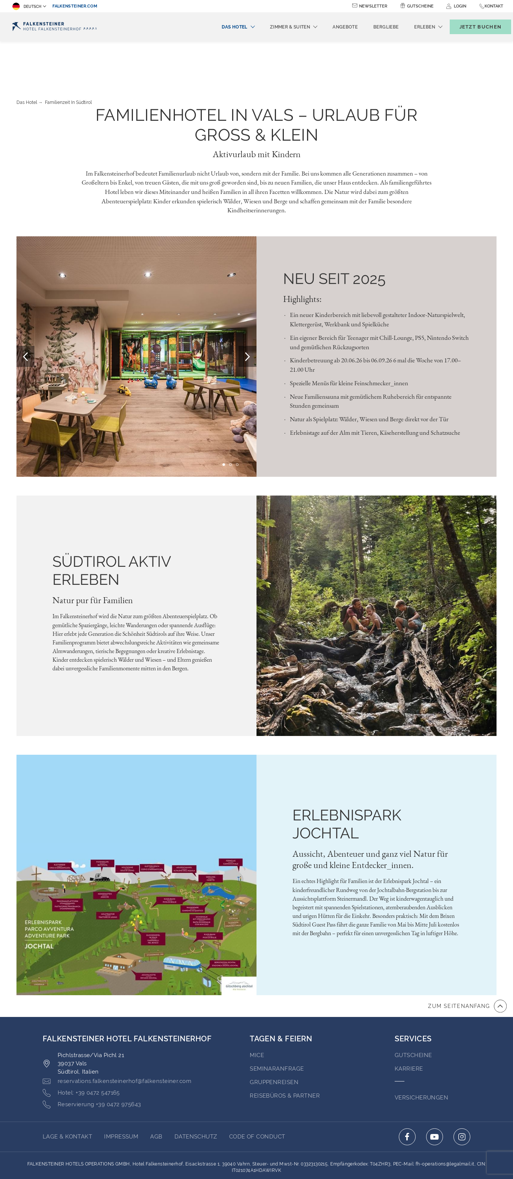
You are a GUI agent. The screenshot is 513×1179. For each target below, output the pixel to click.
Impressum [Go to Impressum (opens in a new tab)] (121, 1095)
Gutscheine (420, 6)
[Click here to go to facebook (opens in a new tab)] (407, 1095)
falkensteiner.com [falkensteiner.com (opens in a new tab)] (74, 6)
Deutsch (26, 6)
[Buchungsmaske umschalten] (472, 27)
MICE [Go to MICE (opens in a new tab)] (257, 1014)
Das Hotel (26, 61)
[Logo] (54, 27)
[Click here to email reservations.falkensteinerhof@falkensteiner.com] (117, 1040)
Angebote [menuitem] (332, 27)
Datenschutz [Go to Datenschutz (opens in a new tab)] (195, 1095)
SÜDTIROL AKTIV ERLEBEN (111, 529)
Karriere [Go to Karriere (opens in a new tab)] (409, 1027)
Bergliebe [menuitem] (373, 27)
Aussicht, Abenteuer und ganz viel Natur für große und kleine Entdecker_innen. (370, 818)
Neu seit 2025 (334, 237)
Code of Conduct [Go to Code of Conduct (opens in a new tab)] (257, 1095)
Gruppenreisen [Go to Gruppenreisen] (274, 1041)
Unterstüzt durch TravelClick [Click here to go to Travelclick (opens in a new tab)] (256, 1159)
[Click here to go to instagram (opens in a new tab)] (461, 1095)
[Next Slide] (247, 315)
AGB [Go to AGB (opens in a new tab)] (156, 1095)
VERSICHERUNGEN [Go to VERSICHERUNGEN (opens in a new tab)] (421, 1056)
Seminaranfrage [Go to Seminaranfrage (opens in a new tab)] (277, 1027)
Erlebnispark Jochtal (346, 783)
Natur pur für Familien (92, 559)
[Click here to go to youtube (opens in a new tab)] (434, 1095)
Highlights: (302, 257)
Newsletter (373, 6)
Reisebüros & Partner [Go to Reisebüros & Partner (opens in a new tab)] (285, 1054)
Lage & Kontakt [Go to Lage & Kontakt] (67, 1095)
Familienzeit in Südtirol (68, 61)
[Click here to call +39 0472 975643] (92, 1063)
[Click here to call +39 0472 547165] (81, 1052)
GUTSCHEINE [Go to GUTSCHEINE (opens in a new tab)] (413, 1014)
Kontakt (494, 6)
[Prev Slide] (25, 315)
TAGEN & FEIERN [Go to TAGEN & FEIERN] (281, 997)
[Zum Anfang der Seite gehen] (467, 964)
